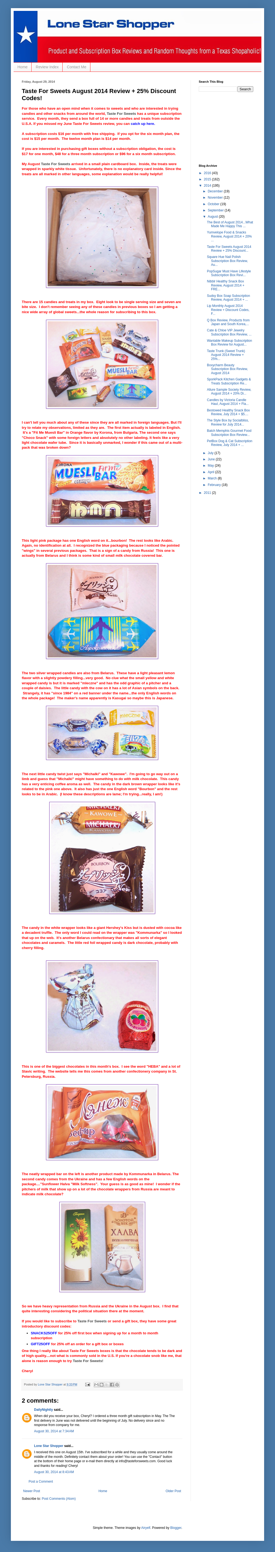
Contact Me (76, 67)
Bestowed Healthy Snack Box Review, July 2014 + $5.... (228, 412)
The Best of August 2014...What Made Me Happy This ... (230, 224)
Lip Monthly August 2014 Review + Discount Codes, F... (228, 310)
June (212, 459)
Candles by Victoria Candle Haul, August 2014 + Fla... (228, 402)
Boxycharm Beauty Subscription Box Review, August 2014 (227, 369)
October (214, 204)
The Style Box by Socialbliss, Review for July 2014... (228, 422)
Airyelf (145, 1528)
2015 (208, 179)
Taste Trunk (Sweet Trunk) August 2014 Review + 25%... (226, 355)
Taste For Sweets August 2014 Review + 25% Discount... (229, 248)
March (213, 478)
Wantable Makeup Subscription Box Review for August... (229, 342)
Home (22, 67)
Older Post (173, 1491)
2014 (208, 185)
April (211, 472)
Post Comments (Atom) (59, 1499)
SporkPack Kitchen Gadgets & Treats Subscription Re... (229, 381)
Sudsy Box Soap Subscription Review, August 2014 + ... (228, 297)
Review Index (47, 67)
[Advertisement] (226, 127)
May (211, 465)
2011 (208, 493)
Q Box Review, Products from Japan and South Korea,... (228, 322)
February (215, 485)
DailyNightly (43, 1410)
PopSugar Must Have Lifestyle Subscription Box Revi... (229, 273)
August (213, 216)
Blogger (175, 1528)
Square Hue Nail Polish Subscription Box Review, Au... (227, 261)
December (216, 191)
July (211, 453)
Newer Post (31, 1491)
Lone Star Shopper (48, 1446)
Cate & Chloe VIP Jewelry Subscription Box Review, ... (229, 332)
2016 (208, 173)
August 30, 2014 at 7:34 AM (54, 1431)
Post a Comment (41, 1481)
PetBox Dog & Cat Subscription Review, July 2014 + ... (229, 443)
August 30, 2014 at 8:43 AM (54, 1472)
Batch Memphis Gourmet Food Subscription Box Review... (229, 432)
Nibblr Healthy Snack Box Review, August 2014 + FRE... (225, 285)
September (216, 210)
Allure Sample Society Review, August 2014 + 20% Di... (229, 391)
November (216, 197)
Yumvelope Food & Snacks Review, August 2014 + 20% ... (229, 236)
